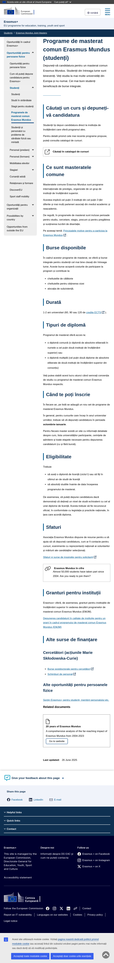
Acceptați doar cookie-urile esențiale (72, 956)
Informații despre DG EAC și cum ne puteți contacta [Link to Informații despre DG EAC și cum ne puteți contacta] (57, 855)
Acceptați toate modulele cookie (30, 956)
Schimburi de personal (60, 674)
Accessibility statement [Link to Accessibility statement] (18, 877)
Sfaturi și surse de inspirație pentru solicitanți (68, 557)
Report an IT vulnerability (18, 914)
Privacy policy (95, 914)
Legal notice (11, 921)
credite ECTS (93, 312)
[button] (15, 799)
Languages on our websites (52, 914)
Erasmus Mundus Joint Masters (31, 33)
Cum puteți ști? (62, 2)
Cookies (77, 914)
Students (8, 33)
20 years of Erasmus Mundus (63, 726)
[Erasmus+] (21, 11)
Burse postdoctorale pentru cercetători (69, 669)
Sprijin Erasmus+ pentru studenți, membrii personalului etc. (76, 700)
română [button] (92, 12)
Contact (86, 908)
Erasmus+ (10, 847)
